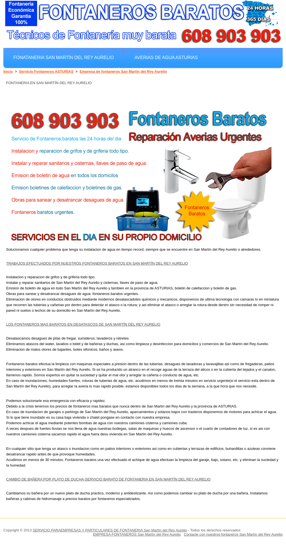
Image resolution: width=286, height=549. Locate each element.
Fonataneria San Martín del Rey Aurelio (63, 57)
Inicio (8, 71)
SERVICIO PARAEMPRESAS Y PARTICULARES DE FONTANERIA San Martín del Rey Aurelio (110, 530)
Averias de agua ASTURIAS (166, 57)
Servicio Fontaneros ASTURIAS (46, 71)
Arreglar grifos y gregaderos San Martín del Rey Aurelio (88, 69)
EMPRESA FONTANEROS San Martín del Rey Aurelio (137, 534)
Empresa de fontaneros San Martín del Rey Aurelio (123, 71)
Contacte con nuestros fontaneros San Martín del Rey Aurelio (233, 534)
